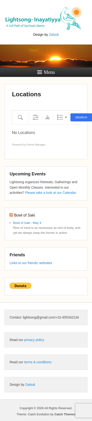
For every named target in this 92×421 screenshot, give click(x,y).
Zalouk (54, 34)
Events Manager (36, 144)
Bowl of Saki (24, 215)
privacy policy (34, 340)
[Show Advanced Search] (35, 117)
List (60, 117)
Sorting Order (48, 117)
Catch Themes (64, 414)
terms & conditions (37, 362)
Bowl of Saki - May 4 (27, 223)
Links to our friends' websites (30, 263)
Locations (26, 94)
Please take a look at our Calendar (50, 193)
